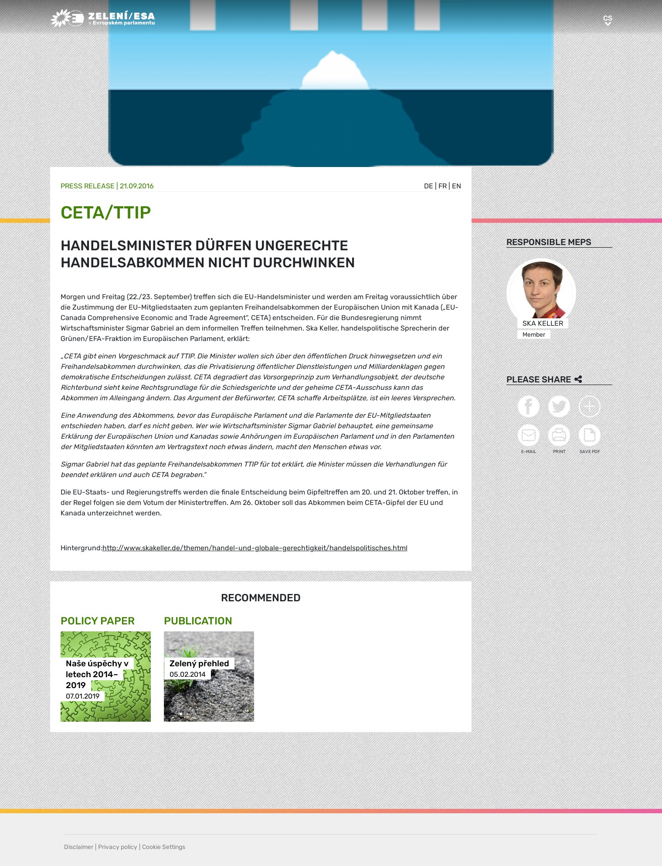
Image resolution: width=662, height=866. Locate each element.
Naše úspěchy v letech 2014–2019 (97, 674)
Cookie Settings (163, 847)
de (428, 186)
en (456, 186)
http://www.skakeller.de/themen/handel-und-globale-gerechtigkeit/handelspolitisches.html (254, 548)
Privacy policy (117, 847)
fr (442, 186)
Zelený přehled (199, 663)
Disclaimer (78, 847)
